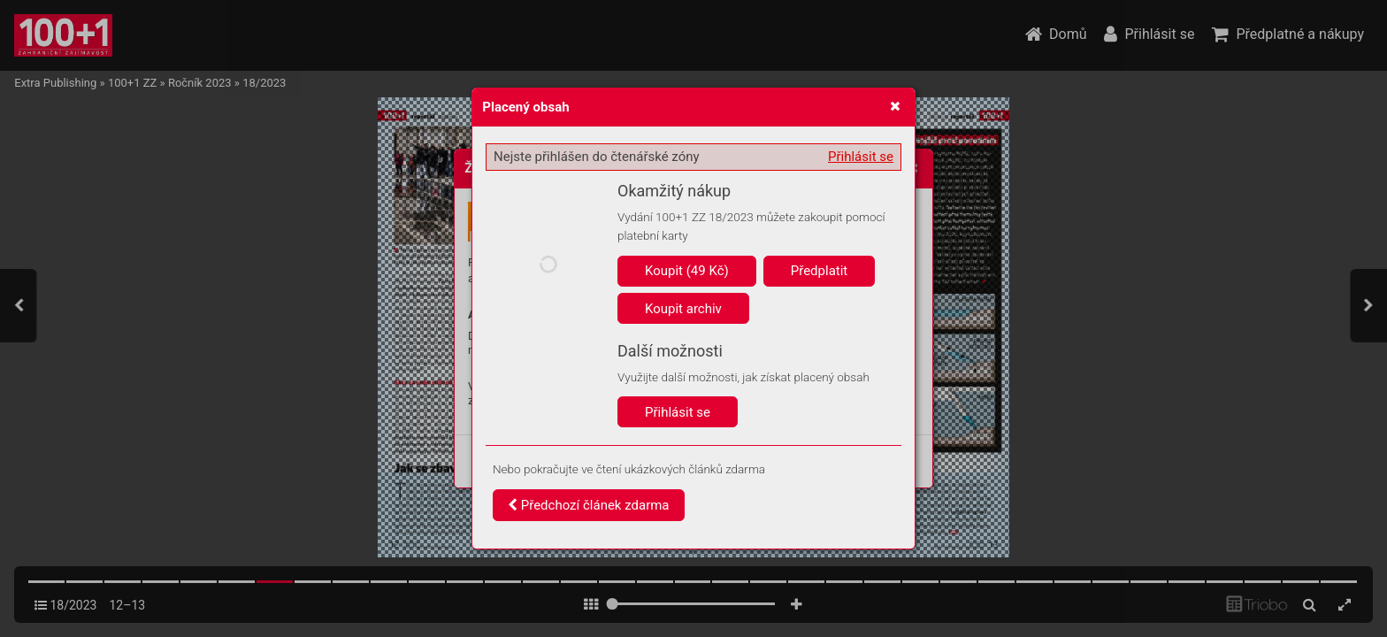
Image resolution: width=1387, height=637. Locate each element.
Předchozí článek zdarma (589, 505)
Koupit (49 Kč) (687, 271)
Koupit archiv (683, 309)
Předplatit (819, 271)
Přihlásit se (860, 157)
